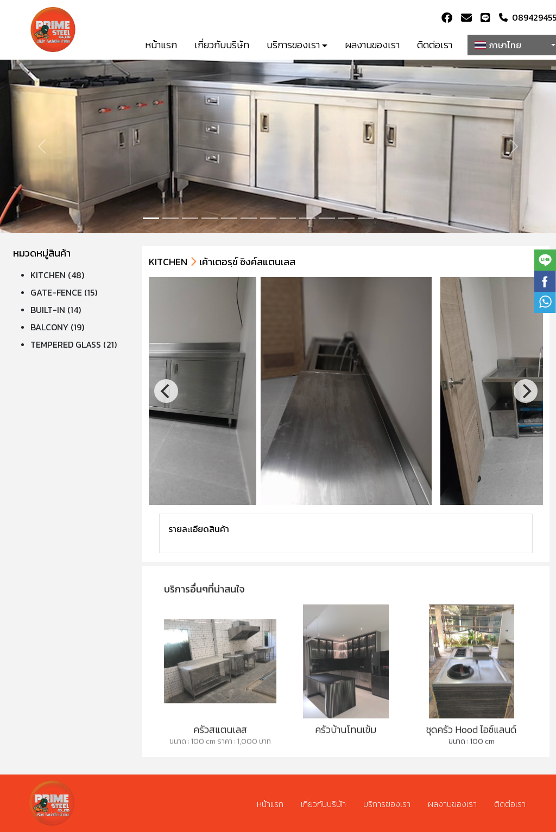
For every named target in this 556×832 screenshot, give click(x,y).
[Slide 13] (405, 218)
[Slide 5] (249, 218)
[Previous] (166, 391)
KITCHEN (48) (57, 274)
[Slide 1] (170, 218)
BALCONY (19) (57, 327)
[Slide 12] (385, 218)
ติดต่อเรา (434, 44)
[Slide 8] (307, 218)
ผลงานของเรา (372, 44)
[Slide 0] (151, 218)
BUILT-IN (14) (55, 309)
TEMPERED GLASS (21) (73, 344)
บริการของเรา (386, 803)
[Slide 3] (209, 218)
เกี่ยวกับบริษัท (221, 44)
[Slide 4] (229, 218)
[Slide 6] (268, 218)
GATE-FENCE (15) (63, 292)
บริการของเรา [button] (293, 44)
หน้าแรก (161, 44)
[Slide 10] (346, 218)
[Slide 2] (190, 218)
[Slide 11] (366, 218)
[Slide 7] (288, 218)
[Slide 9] (327, 218)
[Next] (526, 391)
